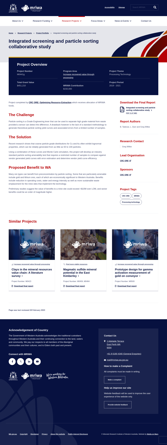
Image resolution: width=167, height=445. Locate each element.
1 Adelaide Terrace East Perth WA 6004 (115, 344)
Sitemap (122, 7)
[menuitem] (18, 21)
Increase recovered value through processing (32, 264)
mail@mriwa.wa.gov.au (117, 360)
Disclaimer (35, 434)
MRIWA (137, 196)
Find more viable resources (76, 264)
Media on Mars (152, 434)
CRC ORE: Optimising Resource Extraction (50, 102)
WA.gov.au (13, 434)
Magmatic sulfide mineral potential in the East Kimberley (80, 272)
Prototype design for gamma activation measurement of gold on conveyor (134, 272)
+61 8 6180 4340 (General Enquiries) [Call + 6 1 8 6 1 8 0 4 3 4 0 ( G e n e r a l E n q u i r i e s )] (124, 354)
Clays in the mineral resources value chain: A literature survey (32, 272)
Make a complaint (114, 380)
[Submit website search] (155, 7)
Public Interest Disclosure (78, 434)
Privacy (45, 434)
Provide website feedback (118, 405)
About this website (58, 434)
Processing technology (131, 202)
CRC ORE (124, 161)
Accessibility (110, 7)
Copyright (23, 434)
